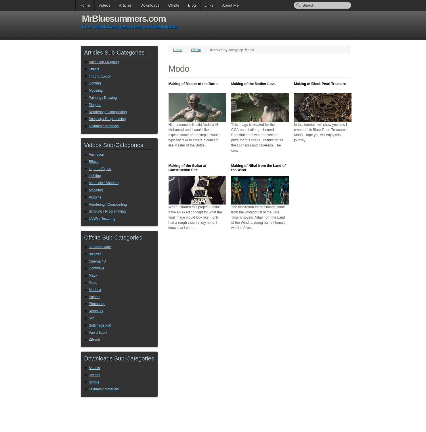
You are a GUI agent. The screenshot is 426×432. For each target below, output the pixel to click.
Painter (94, 297)
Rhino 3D (96, 311)
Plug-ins (95, 105)
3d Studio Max (100, 247)
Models (94, 368)
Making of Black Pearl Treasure (320, 84)
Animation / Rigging (104, 62)
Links (209, 5)
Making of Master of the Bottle (194, 84)
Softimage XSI (100, 325)
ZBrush (94, 340)
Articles (125, 5)
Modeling (96, 90)
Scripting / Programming (107, 119)
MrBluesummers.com (124, 19)
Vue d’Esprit (98, 333)
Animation (96, 155)
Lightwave (96, 268)
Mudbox (95, 290)
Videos (104, 5)
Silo (92, 318)
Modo (93, 283)
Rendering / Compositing (108, 112)
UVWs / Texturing (102, 219)
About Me (230, 5)
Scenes (94, 375)
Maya (93, 275)
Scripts (94, 382)
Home (85, 5)
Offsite (173, 5)
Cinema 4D (97, 261)
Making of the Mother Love (253, 84)
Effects (94, 69)
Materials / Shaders (104, 183)
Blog (192, 5)
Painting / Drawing (103, 98)
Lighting (95, 83)
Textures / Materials (104, 126)
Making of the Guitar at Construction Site (188, 168)
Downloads (150, 5)
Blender (95, 254)
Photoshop (97, 304)
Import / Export (100, 76)
